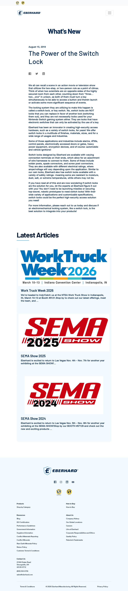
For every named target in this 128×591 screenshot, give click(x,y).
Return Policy (22, 547)
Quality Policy (71, 536)
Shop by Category (23, 507)
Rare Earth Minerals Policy (27, 543)
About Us (69, 515)
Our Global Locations (74, 522)
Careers (69, 526)
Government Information (26, 529)
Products (20, 504)
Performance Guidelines (26, 526)
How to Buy (70, 504)
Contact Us (21, 559)
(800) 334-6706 (22, 571)
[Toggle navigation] (109, 13)
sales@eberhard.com (25, 575)
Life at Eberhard (72, 529)
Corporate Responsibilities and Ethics (80, 533)
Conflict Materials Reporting (27, 536)
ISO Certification (23, 522)
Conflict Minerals (23, 540)
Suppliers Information (25, 533)
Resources (21, 515)
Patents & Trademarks (74, 540)
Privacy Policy (102, 586)
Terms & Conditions (27, 586)
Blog (18, 519)
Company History (72, 519)
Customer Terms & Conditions (28, 551)
